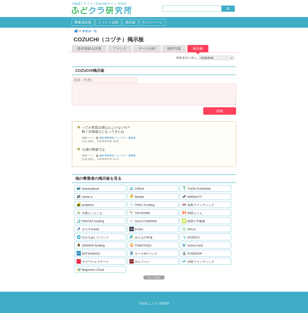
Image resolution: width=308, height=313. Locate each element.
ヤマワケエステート (93, 261)
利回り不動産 (193, 221)
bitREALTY (192, 196)
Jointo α (84, 196)
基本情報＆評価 (89, 48)
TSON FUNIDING (196, 188)
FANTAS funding (90, 221)
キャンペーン (152, 22)
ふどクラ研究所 (158, 303)
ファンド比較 (108, 22)
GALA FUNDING (143, 221)
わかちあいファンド (93, 237)
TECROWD (139, 213)
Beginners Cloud (90, 269)
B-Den (136, 229)
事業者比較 (83, 22)
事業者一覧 (89, 31)
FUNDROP (192, 253)
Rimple (136, 196)
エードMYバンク (143, 253)
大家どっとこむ (90, 213)
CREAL (137, 188)
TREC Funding (142, 205)
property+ (86, 205)
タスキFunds (88, 229)
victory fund (192, 245)
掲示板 (130, 22)
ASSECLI (191, 237)
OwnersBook (88, 188)
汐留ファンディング (198, 261)
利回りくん (192, 213)
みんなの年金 (141, 237)
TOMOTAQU (140, 245)
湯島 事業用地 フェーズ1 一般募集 (115, 137)
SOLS (188, 229)
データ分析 (146, 48)
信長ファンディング (198, 205)
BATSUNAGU (88, 253)
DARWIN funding (91, 245)
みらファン (139, 261)
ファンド (120, 48)
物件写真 (174, 48)
